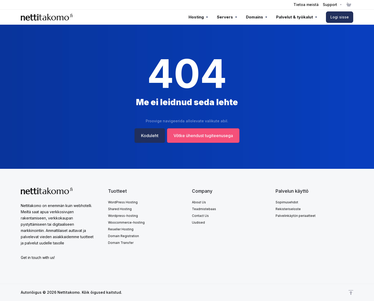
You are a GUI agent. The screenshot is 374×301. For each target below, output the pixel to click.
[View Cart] (348, 4)
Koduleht (149, 135)
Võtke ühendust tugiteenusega (203, 135)
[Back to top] (350, 292)
